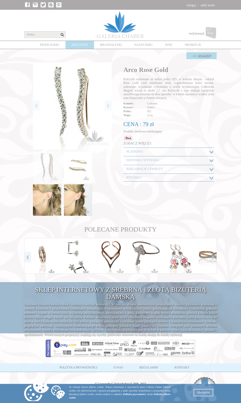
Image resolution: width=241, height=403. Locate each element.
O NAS (118, 367)
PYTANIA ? (134, 177)
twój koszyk (203, 33)
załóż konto (207, 5)
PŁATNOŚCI (134, 151)
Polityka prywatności (134, 394)
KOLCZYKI (80, 44)
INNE (168, 44)
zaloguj (191, 5)
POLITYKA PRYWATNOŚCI (78, 367)
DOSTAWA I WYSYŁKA (142, 160)
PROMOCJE (193, 44)
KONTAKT (182, 367)
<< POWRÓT (201, 55)
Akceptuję (203, 392)
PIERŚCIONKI (49, 44)
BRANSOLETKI (111, 44)
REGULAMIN (148, 367)
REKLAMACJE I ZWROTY (144, 168)
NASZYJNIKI (143, 44)
